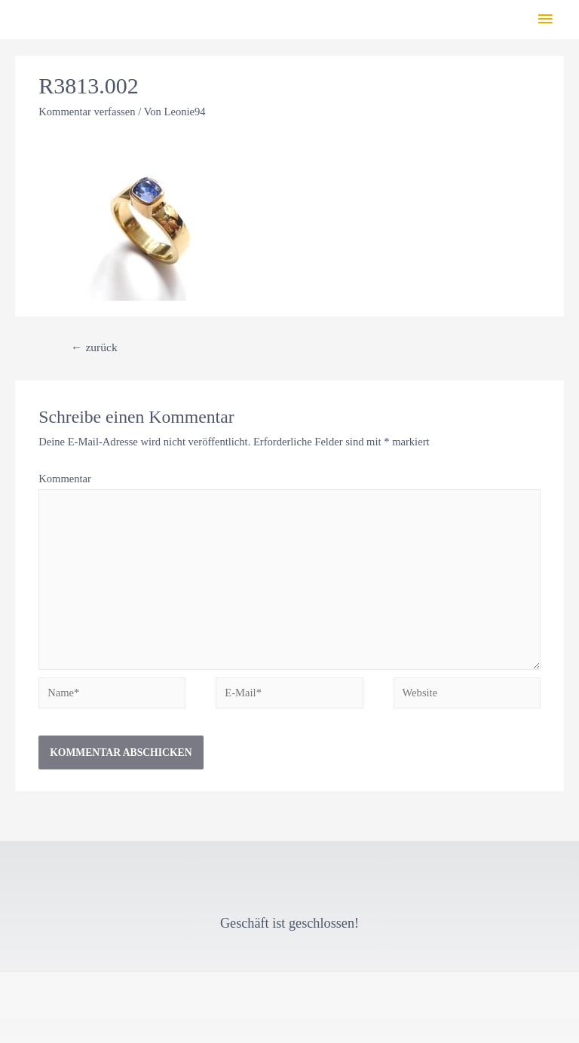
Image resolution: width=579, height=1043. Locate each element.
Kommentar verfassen (86, 112)
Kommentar (64, 479)
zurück (94, 347)
